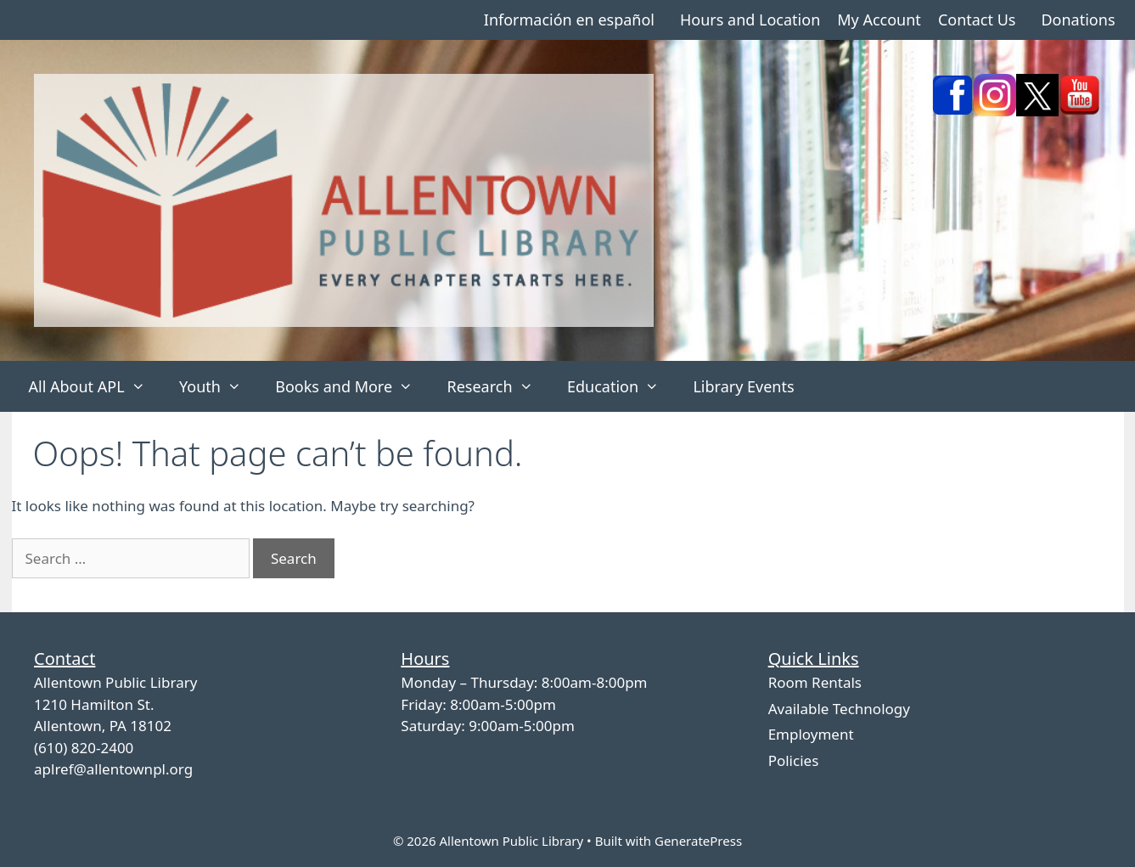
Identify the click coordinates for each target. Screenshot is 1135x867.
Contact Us (977, 19)
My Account (879, 19)
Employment (811, 734)
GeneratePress (698, 840)
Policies (793, 760)
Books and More (352, 386)
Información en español (569, 19)
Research (498, 386)
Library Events (743, 386)
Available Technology (839, 708)
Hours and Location (750, 19)
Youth (218, 386)
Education (622, 386)
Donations (1078, 19)
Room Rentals (815, 682)
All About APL (95, 386)
